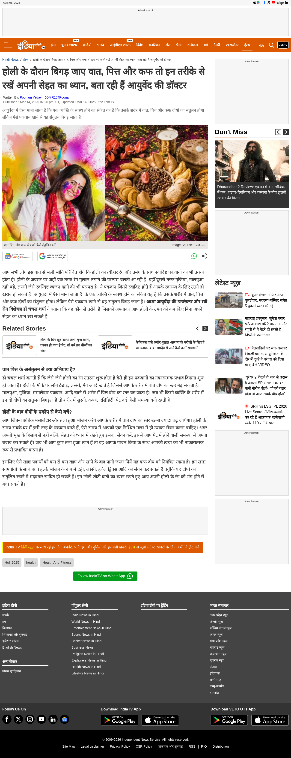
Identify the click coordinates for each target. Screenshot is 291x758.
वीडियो (87, 45)
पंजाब (213, 667)
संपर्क (5, 615)
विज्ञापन (7, 628)
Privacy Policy (120, 746)
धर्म (206, 45)
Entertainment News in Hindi (91, 628)
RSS (192, 746)
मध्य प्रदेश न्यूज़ (218, 641)
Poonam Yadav (31, 97)
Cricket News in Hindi (86, 641)
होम (53, 45)
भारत (100, 45)
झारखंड (214, 693)
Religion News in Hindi (87, 654)
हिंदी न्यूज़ (28, 547)
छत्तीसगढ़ (215, 680)
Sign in (282, 3)
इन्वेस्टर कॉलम (10, 641)
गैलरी (217, 45)
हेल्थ (247, 45)
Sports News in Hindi (86, 634)
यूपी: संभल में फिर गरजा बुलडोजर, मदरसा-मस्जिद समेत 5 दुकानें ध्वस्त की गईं (266, 300)
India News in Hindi (85, 615)
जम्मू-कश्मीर (217, 686)
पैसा (178, 45)
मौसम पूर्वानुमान (11, 671)
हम (4, 621)
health (31, 562)
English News (12, 647)
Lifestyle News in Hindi (87, 673)
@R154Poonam (59, 97)
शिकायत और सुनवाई (14, 634)
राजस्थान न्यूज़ (218, 654)
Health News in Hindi (86, 667)
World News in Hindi (86, 621)
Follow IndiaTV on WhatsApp (105, 576)
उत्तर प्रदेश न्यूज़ (219, 615)
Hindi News (10, 59)
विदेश (139, 45)
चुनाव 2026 (69, 45)
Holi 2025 (12, 562)
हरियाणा (215, 673)
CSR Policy (144, 746)
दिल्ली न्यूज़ (216, 621)
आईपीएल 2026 (120, 45)
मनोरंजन (154, 45)
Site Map (68, 746)
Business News (82, 647)
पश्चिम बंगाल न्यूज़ (221, 628)
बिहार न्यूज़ (216, 634)
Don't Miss (231, 131)
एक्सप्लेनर (232, 45)
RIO (204, 746)
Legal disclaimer (92, 746)
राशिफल (192, 45)
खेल (167, 45)
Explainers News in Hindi (89, 660)
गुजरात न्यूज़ (217, 660)
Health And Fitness (56, 562)
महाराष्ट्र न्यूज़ (217, 647)
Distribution (221, 746)
